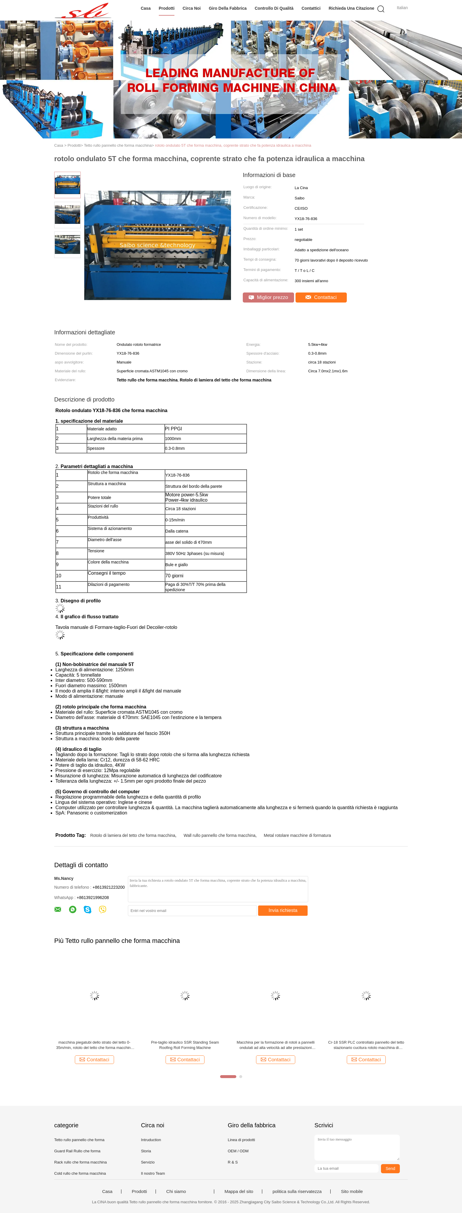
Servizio (147, 1162)
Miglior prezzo (268, 297)
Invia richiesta (283, 910)
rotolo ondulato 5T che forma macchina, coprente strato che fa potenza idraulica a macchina (233, 145)
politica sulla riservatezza (297, 1191)
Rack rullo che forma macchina (80, 1162)
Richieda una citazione (351, 8)
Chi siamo (176, 1191)
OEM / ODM (238, 1151)
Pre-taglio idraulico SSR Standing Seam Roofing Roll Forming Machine (185, 1045)
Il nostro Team (153, 1173)
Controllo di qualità (274, 8)
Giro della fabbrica (228, 8)
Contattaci (321, 297)
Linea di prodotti (241, 1140)
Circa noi (192, 8)
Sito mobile (352, 1191)
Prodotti (167, 8)
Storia (146, 1151)
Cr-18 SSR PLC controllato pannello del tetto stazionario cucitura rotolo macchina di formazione (366, 1045)
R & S (233, 1162)
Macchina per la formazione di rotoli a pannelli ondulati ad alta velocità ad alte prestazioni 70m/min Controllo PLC (275, 1045)
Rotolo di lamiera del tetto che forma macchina (132, 835)
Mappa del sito (239, 1191)
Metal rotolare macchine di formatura (297, 835)
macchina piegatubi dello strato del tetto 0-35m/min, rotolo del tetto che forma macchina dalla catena (94, 1045)
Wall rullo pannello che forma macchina (219, 835)
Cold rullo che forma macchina (80, 1173)
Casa (146, 8)
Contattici (311, 8)
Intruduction (151, 1140)
